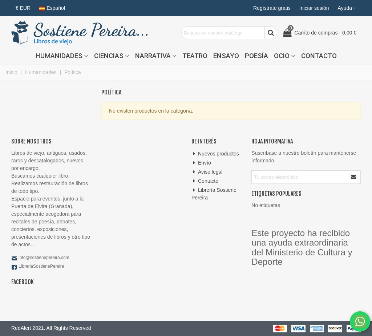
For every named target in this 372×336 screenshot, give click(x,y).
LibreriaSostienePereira (41, 266)
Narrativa (153, 56)
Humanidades (59, 56)
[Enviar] (353, 177)
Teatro (194, 56)
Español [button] (52, 8)
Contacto (319, 56)
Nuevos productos (215, 154)
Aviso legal (206, 172)
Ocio (282, 56)
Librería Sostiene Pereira (213, 193)
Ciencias (109, 56)
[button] (347, 8)
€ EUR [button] (23, 8)
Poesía (256, 56)
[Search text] (223, 33)
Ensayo (226, 56)
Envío (201, 163)
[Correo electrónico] (299, 177)
